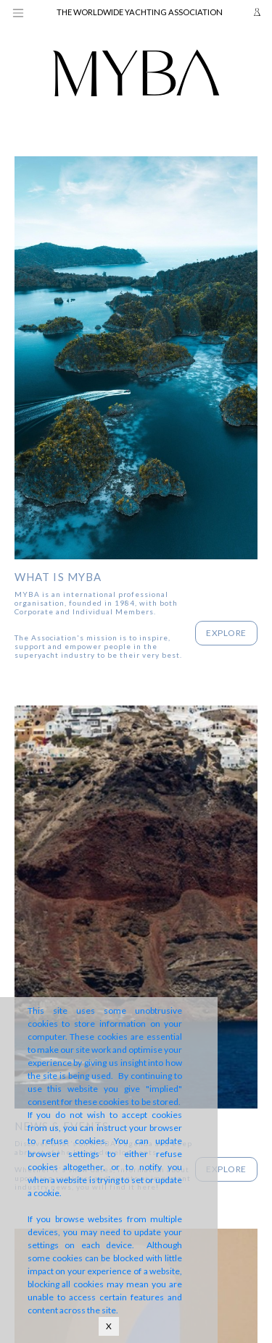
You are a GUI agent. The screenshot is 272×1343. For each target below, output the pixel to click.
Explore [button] (226, 632)
